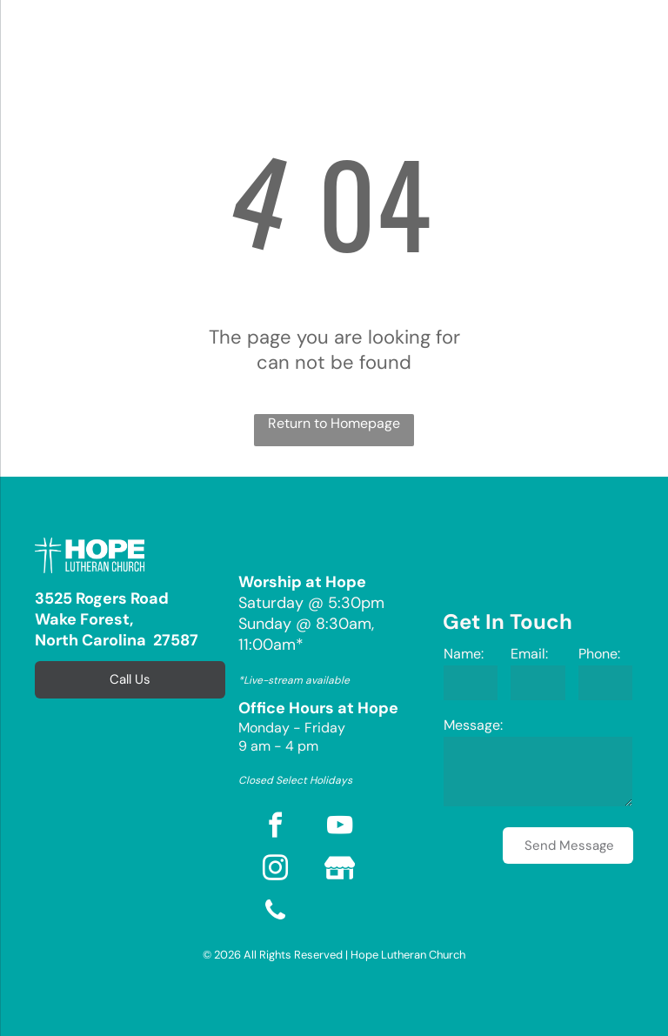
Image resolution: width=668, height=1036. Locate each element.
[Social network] (339, 870)
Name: (464, 654)
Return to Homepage (334, 423)
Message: (473, 725)
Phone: (599, 654)
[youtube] (339, 827)
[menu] (38, 41)
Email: (529, 654)
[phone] (275, 913)
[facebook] (275, 827)
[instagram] (275, 870)
